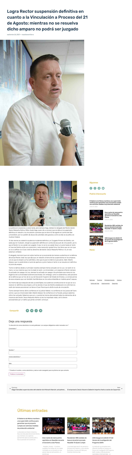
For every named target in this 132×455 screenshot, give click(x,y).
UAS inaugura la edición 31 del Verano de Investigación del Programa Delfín (114, 239)
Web (10, 363)
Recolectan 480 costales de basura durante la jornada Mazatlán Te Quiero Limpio (114, 227)
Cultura (119, 280)
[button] (27, 310)
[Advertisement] (106, 265)
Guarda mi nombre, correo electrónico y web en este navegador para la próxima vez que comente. (39, 370)
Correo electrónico (15, 357)
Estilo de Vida (95, 283)
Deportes (115, 283)
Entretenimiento (109, 280)
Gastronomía (106, 283)
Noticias (92, 280)
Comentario (13, 328)
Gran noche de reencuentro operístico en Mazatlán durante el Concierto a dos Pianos (113, 215)
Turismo (99, 280)
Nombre (11, 350)
